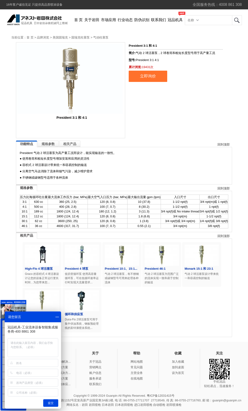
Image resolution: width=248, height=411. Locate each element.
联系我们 (158, 20)
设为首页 (178, 373)
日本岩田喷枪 (124, 405)
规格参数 (48, 144)
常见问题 (137, 367)
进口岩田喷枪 (143, 405)
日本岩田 (108, 405)
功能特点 (26, 144)
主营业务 (137, 373)
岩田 (237, 20)
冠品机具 (175, 20)
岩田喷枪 (95, 405)
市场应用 (108, 20)
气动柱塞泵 (100, 37)
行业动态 (125, 20)
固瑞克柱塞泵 (80, 37)
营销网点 (95, 367)
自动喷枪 (159, 405)
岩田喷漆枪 (174, 405)
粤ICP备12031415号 (161, 395)
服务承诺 (95, 378)
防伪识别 (141, 20)
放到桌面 (178, 367)
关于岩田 (91, 20)
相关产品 (69, 144)
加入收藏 (178, 361)
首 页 (78, 20)
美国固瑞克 (60, 37)
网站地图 (137, 361)
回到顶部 (223, 144)
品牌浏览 (43, 37)
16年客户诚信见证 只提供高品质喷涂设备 (34, 4)
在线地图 (137, 378)
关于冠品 (95, 361)
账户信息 (95, 373)
